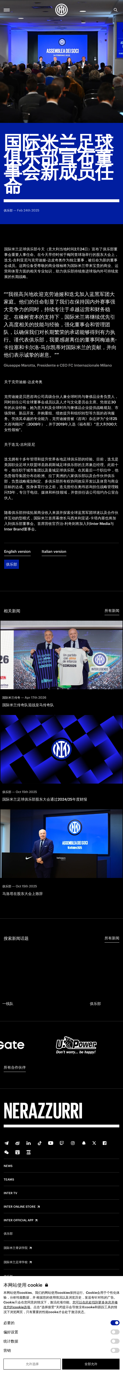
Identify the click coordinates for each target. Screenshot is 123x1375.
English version (17, 551)
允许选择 (32, 1364)
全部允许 (91, 1364)
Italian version (54, 551)
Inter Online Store (20, 1207)
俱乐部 (11, 564)
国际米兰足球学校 (16, 1262)
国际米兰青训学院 (16, 1248)
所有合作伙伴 (15, 1067)
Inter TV (10, 1193)
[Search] (115, 10)
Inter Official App (18, 1220)
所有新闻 (112, 610)
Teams (9, 1179)
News (8, 1166)
